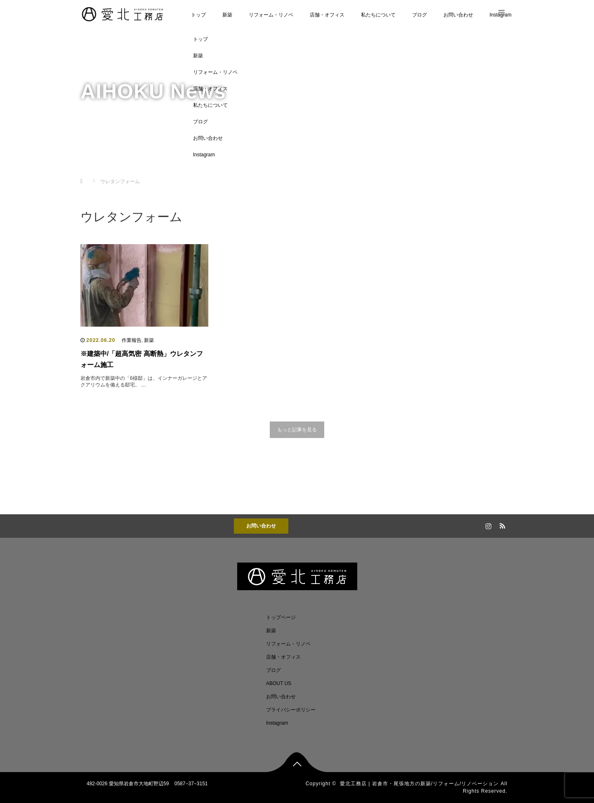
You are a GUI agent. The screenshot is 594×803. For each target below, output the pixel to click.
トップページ (281, 617)
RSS (501, 524)
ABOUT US (278, 683)
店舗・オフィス (327, 15)
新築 (227, 15)
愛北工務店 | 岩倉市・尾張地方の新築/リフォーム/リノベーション (419, 784)
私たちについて (378, 15)
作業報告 (131, 340)
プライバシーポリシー (291, 710)
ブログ (419, 15)
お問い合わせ (458, 15)
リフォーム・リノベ (271, 15)
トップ (198, 15)
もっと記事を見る (297, 430)
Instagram (204, 155)
